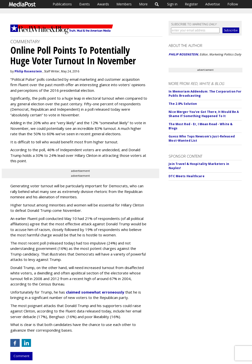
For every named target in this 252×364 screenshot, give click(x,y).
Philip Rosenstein (28, 71)
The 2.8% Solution (183, 104)
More (143, 4)
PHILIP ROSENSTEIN (183, 54)
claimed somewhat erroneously (95, 292)
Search (156, 4)
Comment (21, 356)
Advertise (212, 4)
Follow (232, 4)
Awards (103, 4)
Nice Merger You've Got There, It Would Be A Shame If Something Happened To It (204, 114)
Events (84, 4)
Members (124, 4)
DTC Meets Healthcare (186, 176)
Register (191, 4)
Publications (62, 4)
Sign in (172, 4)
